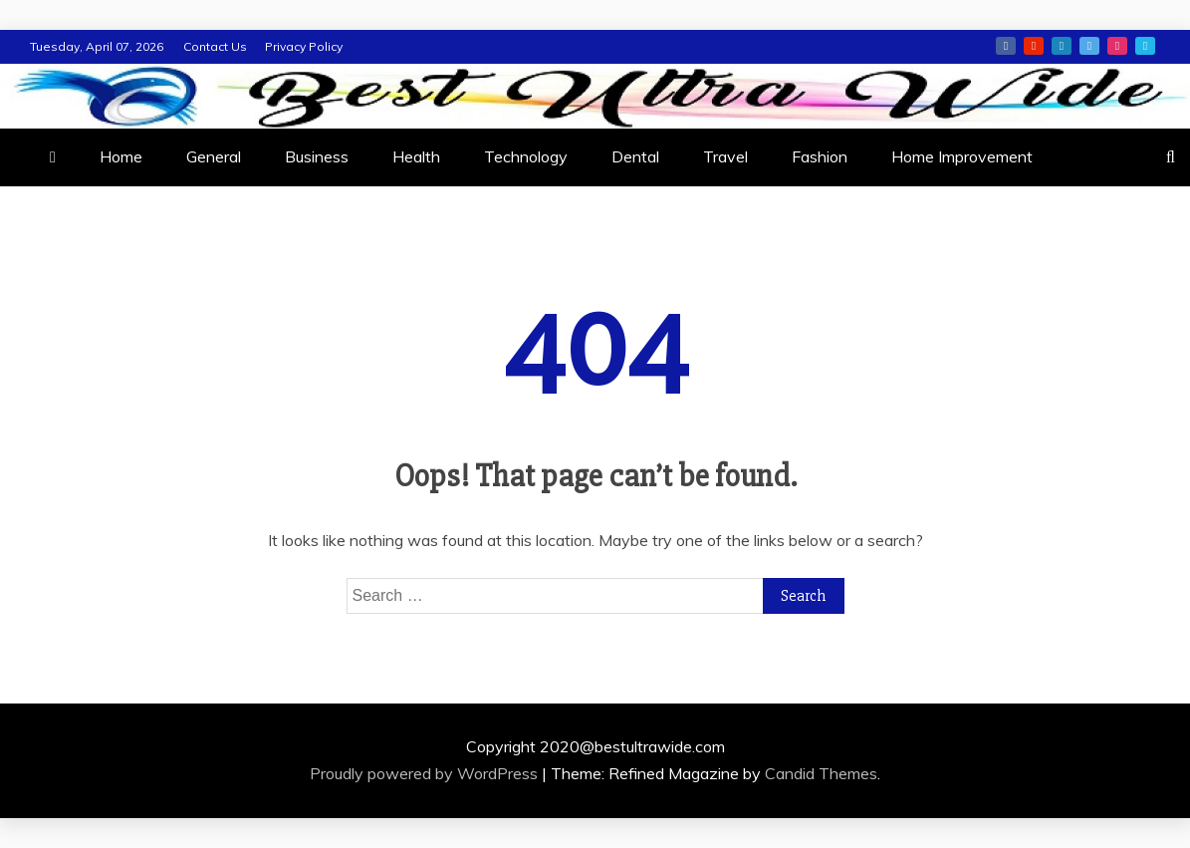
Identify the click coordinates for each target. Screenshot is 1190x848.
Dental (635, 156)
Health (416, 156)
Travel (725, 156)
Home (121, 156)
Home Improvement (962, 156)
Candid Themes (821, 773)
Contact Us (215, 46)
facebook (1006, 46)
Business (317, 156)
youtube (1034, 46)
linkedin (1061, 46)
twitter (1089, 46)
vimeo (1145, 46)
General (213, 156)
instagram (1117, 46)
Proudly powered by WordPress (426, 773)
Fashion (819, 156)
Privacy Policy (304, 46)
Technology (526, 156)
